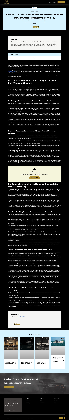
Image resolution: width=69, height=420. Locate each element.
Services (12, 2)
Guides (34, 7)
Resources (23, 2)
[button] (34, 27)
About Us (17, 2)
